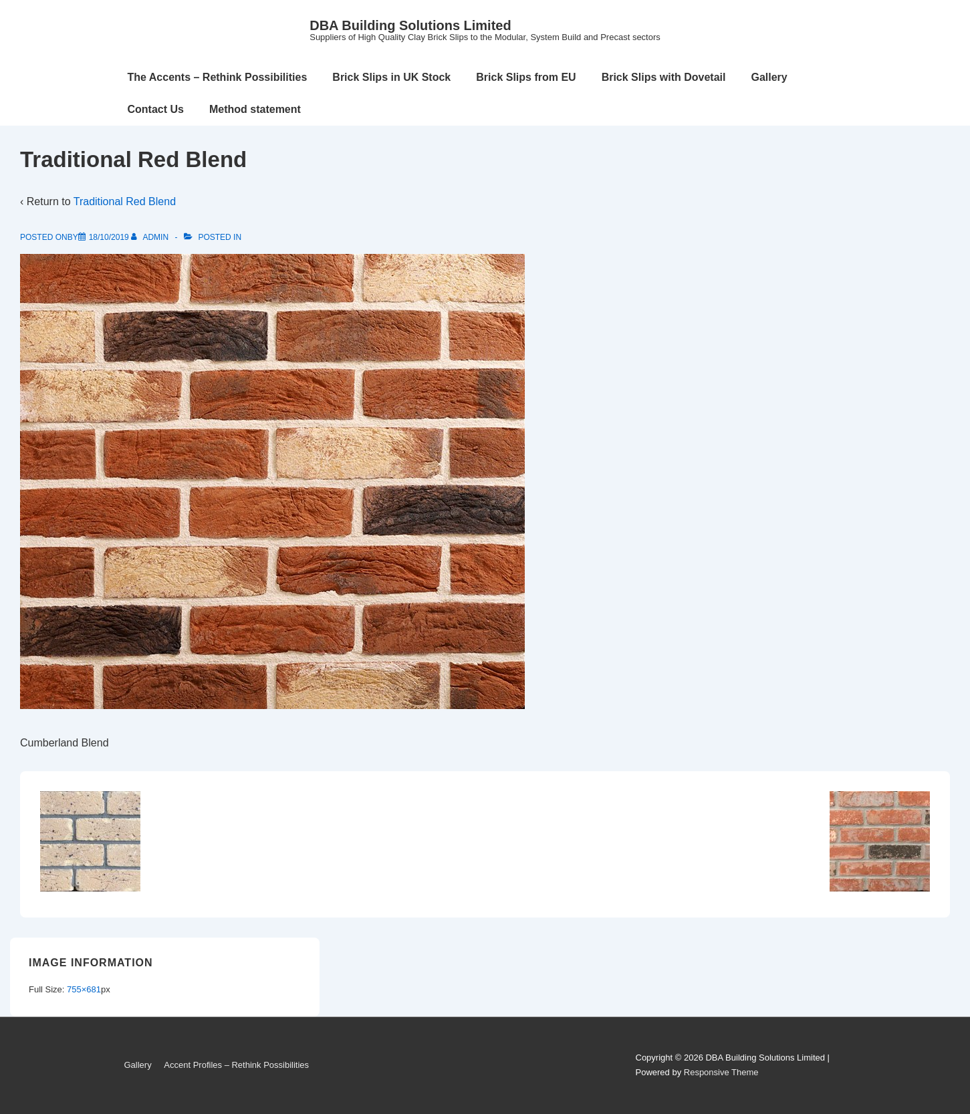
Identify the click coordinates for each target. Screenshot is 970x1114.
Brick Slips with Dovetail (664, 77)
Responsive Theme (721, 1072)
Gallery (769, 77)
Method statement (255, 109)
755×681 (84, 989)
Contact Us (156, 109)
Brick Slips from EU (526, 77)
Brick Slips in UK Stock (391, 77)
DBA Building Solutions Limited (410, 25)
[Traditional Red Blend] (109, 237)
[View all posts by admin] (150, 237)
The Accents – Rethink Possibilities (218, 77)
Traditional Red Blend (125, 201)
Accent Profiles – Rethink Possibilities (236, 1065)
